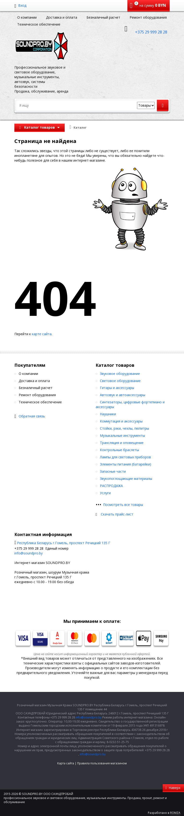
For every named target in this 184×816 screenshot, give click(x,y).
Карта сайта (65, 763)
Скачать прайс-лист (117, 514)
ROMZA (175, 813)
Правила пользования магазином (102, 763)
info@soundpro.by (28, 553)
